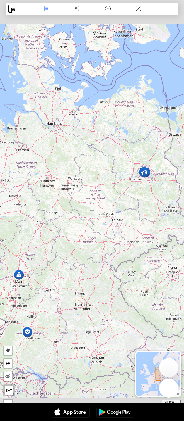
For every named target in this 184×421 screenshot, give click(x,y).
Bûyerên (47, 9)
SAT (9, 391)
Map (77, 9)
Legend (138, 9)
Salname (108, 9)
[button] (27, 332)
